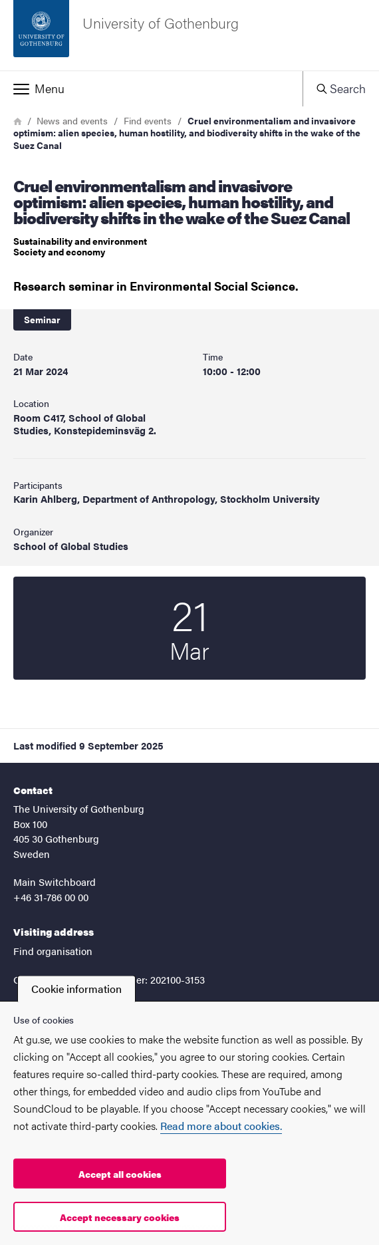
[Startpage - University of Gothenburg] (189, 35)
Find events (148, 120)
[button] (151, 88)
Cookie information (76, 988)
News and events (72, 120)
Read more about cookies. (221, 1125)
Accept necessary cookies (120, 1217)
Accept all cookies (120, 1173)
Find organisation (52, 951)
